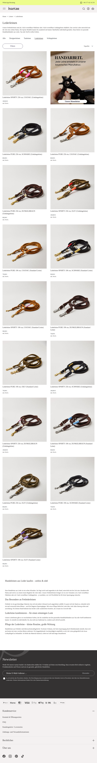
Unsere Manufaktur (72, 101)
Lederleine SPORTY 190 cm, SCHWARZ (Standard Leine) (71, 270)
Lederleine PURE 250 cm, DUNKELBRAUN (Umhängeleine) (19, 212)
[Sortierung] (85, 46)
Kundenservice (9, 711)
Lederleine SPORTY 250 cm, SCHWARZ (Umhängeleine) (71, 387)
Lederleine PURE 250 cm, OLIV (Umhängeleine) (20, 503)
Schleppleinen (52, 38)
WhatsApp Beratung (9, 2)
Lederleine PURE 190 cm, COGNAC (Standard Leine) (22, 270)
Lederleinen (39, 38)
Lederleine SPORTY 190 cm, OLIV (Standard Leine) (21, 560)
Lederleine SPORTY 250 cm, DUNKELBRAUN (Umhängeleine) (20, 445)
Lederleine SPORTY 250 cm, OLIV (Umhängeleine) (69, 211)
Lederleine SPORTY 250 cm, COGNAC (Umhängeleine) (23, 97)
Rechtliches (8, 740)
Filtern (12, 46)
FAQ (4, 722)
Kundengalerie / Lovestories (13, 727)
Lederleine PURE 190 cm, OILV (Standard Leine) (20, 387)
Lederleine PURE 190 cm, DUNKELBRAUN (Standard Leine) (70, 328)
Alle (4, 38)
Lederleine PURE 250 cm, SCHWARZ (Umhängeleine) (22, 154)
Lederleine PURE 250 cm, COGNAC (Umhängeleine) (69, 154)
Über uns (7, 748)
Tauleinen (27, 38)
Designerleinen (14, 38)
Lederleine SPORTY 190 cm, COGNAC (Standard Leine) (23, 327)
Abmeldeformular (84, 678)
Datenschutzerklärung (42, 680)
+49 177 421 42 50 (88, 2)
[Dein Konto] (88, 8)
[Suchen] (83, 8)
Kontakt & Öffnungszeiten (12, 717)
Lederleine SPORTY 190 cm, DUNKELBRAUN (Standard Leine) (71, 445)
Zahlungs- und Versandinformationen (16, 732)
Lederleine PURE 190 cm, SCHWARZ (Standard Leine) (70, 503)
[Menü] (4, 8)
